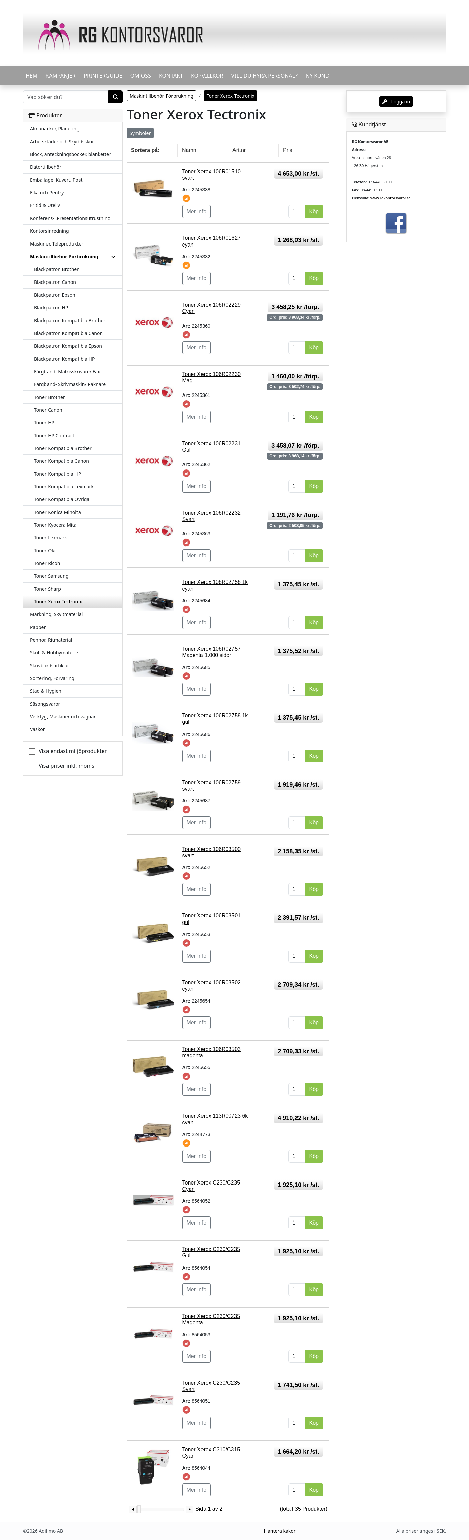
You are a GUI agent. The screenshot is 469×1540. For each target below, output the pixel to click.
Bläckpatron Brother (56, 269)
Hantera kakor (280, 1531)
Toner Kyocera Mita (55, 525)
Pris (287, 150)
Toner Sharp (47, 589)
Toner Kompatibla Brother (63, 448)
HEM (31, 75)
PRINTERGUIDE (103, 75)
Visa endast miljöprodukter (73, 751)
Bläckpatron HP (51, 307)
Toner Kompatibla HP (57, 474)
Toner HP (44, 422)
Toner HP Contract (54, 435)
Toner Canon (48, 410)
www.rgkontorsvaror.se (390, 197)
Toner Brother (49, 397)
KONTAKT (171, 75)
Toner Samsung (51, 576)
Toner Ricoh (47, 563)
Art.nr (239, 150)
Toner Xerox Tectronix (58, 601)
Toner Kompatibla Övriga (61, 499)
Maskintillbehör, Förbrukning (161, 95)
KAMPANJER (60, 75)
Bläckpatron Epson (54, 295)
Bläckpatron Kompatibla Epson (68, 346)
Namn (189, 150)
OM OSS (140, 75)
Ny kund (318, 75)
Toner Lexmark (50, 537)
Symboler (140, 133)
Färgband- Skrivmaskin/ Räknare (70, 384)
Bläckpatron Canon (55, 282)
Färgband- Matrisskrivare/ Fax (67, 371)
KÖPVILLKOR (207, 75)
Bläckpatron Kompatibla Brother (69, 320)
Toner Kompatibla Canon (61, 461)
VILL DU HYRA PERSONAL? (264, 75)
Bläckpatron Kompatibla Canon (68, 333)
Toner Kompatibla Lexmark (64, 486)
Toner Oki (44, 550)
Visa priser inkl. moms (66, 765)
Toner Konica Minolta (57, 512)
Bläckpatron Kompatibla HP (64, 358)
